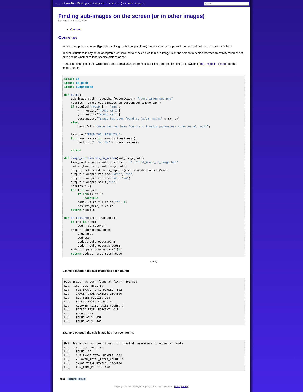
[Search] (226, 4)
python (82, 379)
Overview (76, 29)
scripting (72, 379)
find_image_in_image (212, 64)
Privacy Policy (181, 386)
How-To (69, 3)
